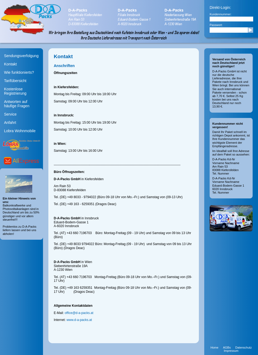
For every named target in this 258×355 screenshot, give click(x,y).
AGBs (227, 347)
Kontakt (10, 64)
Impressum (231, 350)
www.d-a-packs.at (79, 320)
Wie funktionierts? (19, 72)
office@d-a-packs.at (79, 313)
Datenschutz (243, 347)
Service (10, 114)
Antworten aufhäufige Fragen (16, 103)
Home (214, 347)
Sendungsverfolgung (21, 56)
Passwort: (216, 25)
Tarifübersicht (15, 81)
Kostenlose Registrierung (15, 91)
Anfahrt (10, 122)
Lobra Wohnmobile (19, 131)
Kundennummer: (220, 14)
